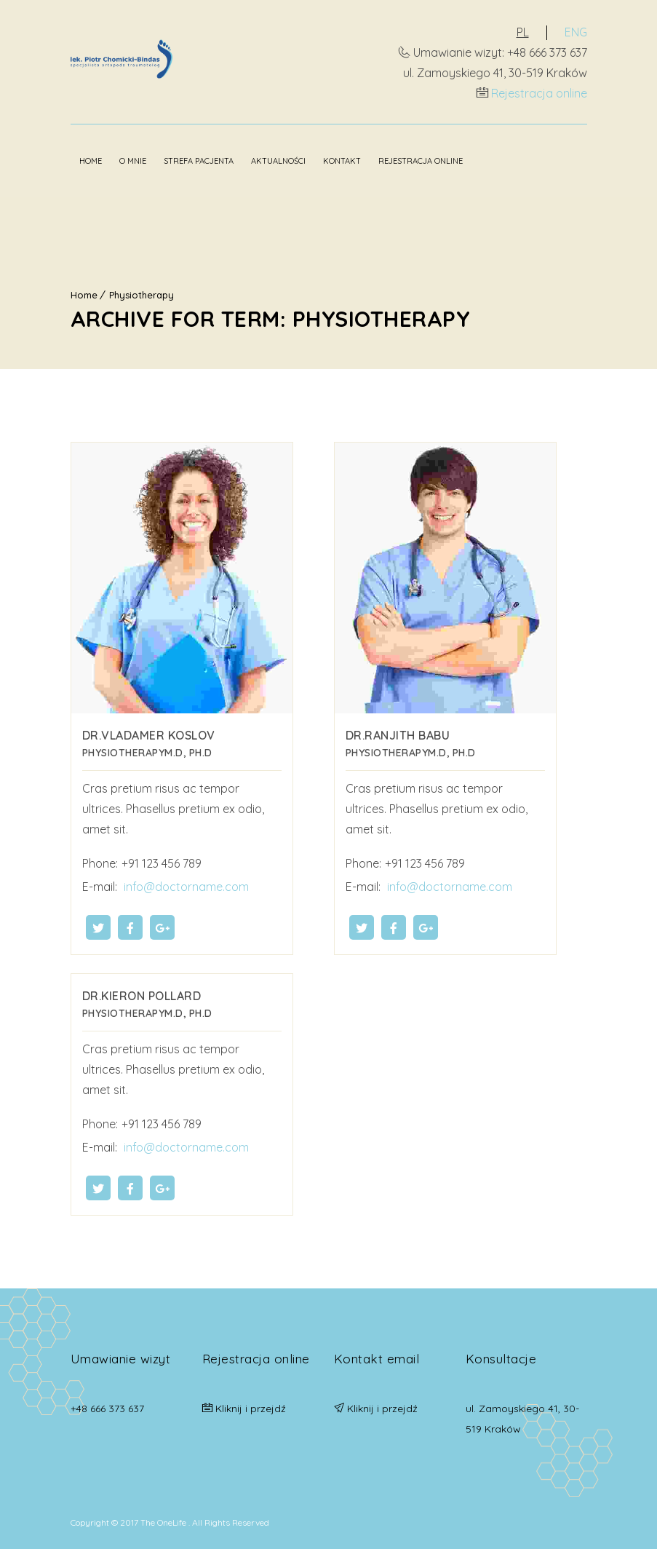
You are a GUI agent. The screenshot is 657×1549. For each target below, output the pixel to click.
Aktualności (278, 161)
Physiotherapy (141, 295)
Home (90, 161)
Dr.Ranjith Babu (398, 735)
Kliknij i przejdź (250, 1408)
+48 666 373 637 (107, 1408)
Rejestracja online (539, 93)
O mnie (132, 161)
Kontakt (342, 161)
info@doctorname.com (185, 886)
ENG (576, 32)
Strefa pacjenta (199, 161)
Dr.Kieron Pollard (142, 996)
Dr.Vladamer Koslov (148, 735)
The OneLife (164, 1522)
